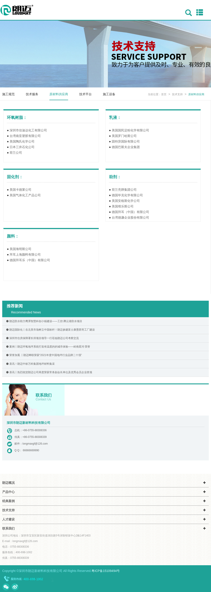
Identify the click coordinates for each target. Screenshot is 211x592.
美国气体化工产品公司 (25, 195)
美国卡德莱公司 (20, 189)
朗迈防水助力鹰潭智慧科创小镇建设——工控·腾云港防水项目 (44, 321)
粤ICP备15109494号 (105, 571)
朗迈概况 (8, 482)
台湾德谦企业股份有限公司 (130, 217)
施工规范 (8, 94)
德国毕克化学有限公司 (127, 195)
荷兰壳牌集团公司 (124, 189)
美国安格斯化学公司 (126, 201)
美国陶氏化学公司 (22, 141)
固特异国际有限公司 (126, 141)
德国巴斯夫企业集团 (126, 147)
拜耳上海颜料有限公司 (25, 254)
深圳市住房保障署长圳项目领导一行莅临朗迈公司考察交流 (42, 338)
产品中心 (8, 492)
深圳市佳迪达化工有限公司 (28, 130)
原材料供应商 (58, 94)
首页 (163, 94)
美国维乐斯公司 (123, 206)
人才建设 (8, 519)
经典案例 (8, 501)
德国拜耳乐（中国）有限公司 (30, 260)
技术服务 (32, 94)
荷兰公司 (16, 152)
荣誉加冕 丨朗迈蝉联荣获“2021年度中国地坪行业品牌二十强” (44, 355)
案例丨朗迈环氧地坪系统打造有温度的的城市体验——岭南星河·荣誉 (48, 346)
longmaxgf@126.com (35, 443)
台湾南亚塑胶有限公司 (25, 136)
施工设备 (109, 94)
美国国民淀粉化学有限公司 (130, 130)
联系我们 (8, 528)
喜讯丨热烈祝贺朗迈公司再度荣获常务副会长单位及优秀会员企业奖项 (49, 372)
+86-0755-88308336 (34, 430)
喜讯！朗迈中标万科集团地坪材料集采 (30, 363)
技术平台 (85, 94)
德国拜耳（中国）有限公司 (130, 212)
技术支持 (177, 94)
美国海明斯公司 (20, 249)
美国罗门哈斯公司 (124, 136)
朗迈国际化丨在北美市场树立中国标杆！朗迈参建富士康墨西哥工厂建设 (50, 329)
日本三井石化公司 (22, 147)
